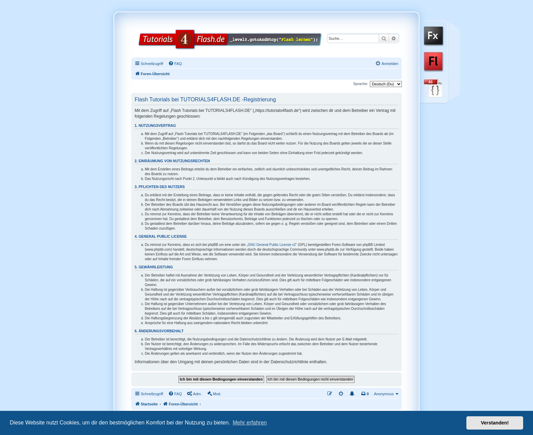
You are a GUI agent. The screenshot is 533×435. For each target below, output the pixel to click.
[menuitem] (175, 64)
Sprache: (360, 84)
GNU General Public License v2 (272, 245)
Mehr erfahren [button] (250, 422)
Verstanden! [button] (495, 422)
